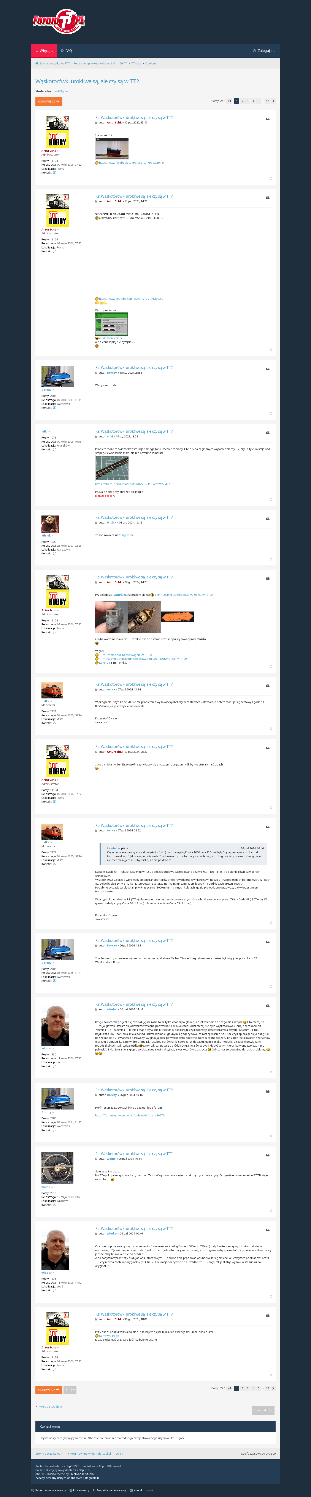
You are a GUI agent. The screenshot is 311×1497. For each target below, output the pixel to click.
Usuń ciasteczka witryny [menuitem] (48, 1490)
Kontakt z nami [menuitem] (141, 1490)
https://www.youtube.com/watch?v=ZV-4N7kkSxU (131, 299)
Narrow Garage (109, 1336)
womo (45, 1187)
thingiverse (126, 535)
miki (44, 431)
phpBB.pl (84, 1470)
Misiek (46, 535)
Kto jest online (50, 1426)
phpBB (70, 1466)
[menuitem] (66, 51)
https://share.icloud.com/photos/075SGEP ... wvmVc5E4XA (132, 484)
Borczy (46, 390)
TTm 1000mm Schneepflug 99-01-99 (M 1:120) (183, 595)
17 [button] (267, 101)
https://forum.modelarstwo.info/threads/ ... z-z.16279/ (130, 1115)
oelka (45, 701)
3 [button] (248, 101)
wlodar (116, 848)
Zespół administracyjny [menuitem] (110, 1490)
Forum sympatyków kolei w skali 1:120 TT (96, 1453)
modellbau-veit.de (111, 338)
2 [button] (242, 101)
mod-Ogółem (61, 91)
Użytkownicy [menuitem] (79, 1490)
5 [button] (258, 101)
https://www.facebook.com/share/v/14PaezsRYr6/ (131, 163)
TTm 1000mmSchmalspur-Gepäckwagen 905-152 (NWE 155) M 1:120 (143, 659)
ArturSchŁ (48, 151)
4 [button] (253, 101)
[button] (229, 101)
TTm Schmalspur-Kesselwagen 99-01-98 (125, 655)
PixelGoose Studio (82, 1474)
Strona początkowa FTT (50, 1453)
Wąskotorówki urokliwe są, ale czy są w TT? (87, 81)
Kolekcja (104, 662)
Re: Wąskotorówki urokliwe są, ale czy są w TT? (134, 117)
